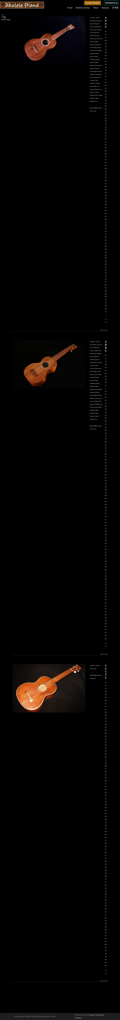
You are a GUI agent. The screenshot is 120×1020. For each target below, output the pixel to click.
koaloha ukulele (94, 65)
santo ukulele (97, 407)
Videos (96, 8)
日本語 (115, 8)
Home (69, 8)
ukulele (96, 92)
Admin (53, 1016)
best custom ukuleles (95, 29)
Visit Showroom (111, 3)
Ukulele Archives (83, 8)
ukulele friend (94, 95)
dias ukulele (93, 47)
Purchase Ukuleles (92, 3)
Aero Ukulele (93, 20)
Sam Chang (93, 86)
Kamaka (92, 53)
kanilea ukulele (94, 62)
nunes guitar (98, 74)
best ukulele (93, 32)
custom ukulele (94, 41)
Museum (105, 8)
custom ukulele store (95, 44)
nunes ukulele (94, 77)
